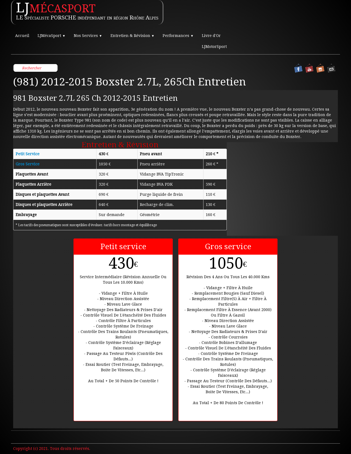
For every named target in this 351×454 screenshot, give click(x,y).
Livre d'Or (211, 35)
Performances (178, 35)
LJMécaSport (52, 35)
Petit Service (27, 154)
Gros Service (27, 164)
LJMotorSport (214, 46)
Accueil (22, 35)
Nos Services (88, 35)
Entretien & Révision (133, 35)
